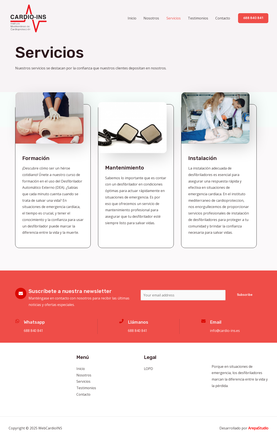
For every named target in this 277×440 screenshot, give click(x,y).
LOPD (148, 368)
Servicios (174, 18)
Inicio (133, 18)
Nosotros (152, 18)
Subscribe (244, 295)
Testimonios (198, 18)
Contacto (223, 18)
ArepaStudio (258, 428)
